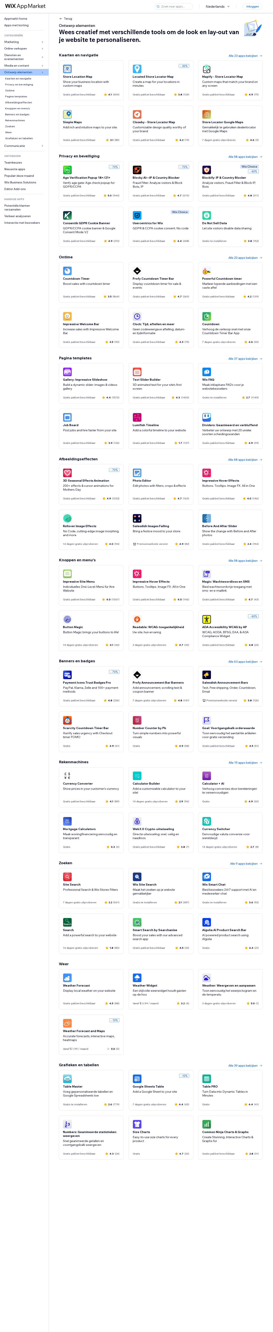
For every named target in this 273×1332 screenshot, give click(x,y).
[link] (24, 18)
